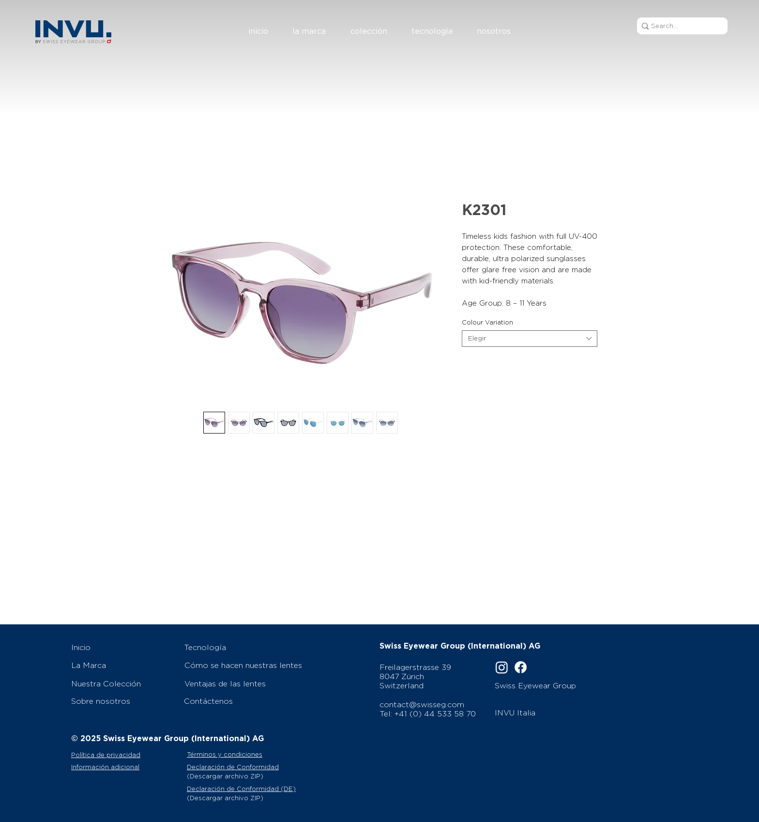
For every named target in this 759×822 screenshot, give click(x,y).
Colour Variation (487, 322)
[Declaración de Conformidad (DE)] (246, 788)
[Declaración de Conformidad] (246, 767)
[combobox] (529, 338)
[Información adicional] (127, 767)
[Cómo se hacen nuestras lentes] (246, 665)
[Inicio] (122, 647)
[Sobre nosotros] (122, 701)
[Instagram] (502, 667)
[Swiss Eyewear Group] (548, 685)
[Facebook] (521, 667)
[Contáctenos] (246, 701)
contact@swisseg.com (422, 704)
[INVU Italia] (549, 712)
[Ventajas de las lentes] (246, 683)
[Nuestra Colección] (122, 683)
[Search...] (679, 25)
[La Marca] (122, 665)
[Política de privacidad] (125, 754)
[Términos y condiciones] (237, 754)
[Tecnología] (246, 647)
